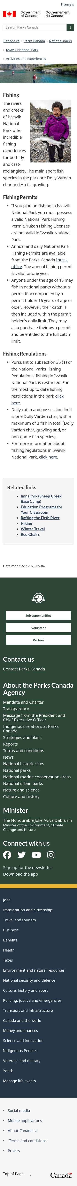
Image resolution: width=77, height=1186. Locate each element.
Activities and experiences (26, 58)
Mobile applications (25, 1120)
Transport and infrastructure (28, 1010)
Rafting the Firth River (40, 517)
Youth (8, 1070)
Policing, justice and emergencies (32, 1000)
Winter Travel (33, 528)
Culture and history (21, 796)
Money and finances (20, 1030)
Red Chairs (30, 534)
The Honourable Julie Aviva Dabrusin (37, 825)
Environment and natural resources (34, 970)
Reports (10, 744)
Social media (19, 1110)
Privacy (14, 1150)
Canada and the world (22, 1020)
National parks (60, 41)
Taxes (8, 960)
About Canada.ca (22, 1130)
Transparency (16, 708)
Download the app (20, 874)
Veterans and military (21, 1060)
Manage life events (19, 1080)
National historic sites (23, 763)
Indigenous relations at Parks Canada (31, 729)
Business (11, 930)
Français (67, 4)
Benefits (10, 940)
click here (48, 457)
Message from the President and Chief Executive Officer (34, 718)
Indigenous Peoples (20, 1050)
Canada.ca (11, 41)
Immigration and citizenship (27, 909)
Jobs (6, 899)
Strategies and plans (22, 737)
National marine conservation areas (37, 777)
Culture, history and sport (25, 990)
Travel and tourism (19, 919)
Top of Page (17, 1173)
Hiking (26, 523)
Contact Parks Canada (24, 669)
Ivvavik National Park (22, 50)
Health (9, 950)
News (8, 757)
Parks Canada (34, 41)
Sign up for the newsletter (27, 867)
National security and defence (29, 980)
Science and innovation (23, 1040)
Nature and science (21, 790)
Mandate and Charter (23, 702)
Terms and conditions (23, 750)
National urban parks (23, 783)
